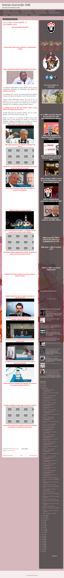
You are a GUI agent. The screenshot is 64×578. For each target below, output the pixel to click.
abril (43, 527)
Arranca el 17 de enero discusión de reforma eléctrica (49, 490)
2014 (43, 544)
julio (43, 522)
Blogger (36, 575)
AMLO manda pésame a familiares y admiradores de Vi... (49, 468)
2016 (43, 541)
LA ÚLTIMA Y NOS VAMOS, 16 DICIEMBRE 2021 (48, 437)
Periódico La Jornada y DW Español (49, 409)
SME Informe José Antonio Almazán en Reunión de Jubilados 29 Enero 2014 (53, 349)
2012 (43, 548)
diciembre (45, 388)
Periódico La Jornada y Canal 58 (48, 434)
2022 (43, 385)
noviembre (45, 515)
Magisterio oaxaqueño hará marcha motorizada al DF (50, 324)
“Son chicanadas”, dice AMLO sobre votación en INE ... (49, 432)
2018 (43, 537)
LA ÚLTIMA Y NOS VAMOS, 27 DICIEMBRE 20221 (48, 398)
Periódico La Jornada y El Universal (49, 395)
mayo (44, 525)
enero (44, 532)
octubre (44, 517)
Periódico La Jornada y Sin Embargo (49, 499)
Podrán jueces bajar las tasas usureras (53, 363)
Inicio (21, 455)
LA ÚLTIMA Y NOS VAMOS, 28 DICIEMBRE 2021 (48, 391)
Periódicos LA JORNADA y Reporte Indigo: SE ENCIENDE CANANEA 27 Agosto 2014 (53, 319)
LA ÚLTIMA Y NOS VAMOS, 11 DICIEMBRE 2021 (48, 473)
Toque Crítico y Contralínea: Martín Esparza (19, 15)
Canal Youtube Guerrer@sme (27, 12)
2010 (43, 551)
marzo (44, 528)
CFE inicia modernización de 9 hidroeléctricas (48, 408)
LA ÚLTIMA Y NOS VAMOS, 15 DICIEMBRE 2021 (48, 444)
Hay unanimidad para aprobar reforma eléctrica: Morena (49, 461)
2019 (43, 536)
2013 (43, 546)
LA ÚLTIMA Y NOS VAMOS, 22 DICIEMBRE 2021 (48, 419)
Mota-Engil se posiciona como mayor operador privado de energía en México (53, 343)
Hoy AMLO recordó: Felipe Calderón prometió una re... (49, 400)
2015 (43, 542)
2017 (43, 539)
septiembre (45, 518)
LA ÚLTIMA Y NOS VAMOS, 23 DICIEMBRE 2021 (48, 412)
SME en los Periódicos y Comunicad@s (11, 12)
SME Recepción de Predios (41, 12)
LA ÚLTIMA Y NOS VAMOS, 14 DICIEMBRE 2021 (48, 451)
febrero (44, 530)
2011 (43, 549)
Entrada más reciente (8, 455)
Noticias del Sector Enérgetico (40, 10)
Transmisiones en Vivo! (34, 15)
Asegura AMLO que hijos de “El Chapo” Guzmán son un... (50, 440)
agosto (44, 520)
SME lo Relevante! (51, 10)
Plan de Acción (15, 10)
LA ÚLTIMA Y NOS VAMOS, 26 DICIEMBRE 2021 (48, 405)
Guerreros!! (5, 15)
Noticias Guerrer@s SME (16, 5)
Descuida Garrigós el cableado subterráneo (48, 337)
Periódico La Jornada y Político (48, 427)
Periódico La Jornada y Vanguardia (49, 424)
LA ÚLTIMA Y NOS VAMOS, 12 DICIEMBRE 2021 (48, 465)
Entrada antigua (33, 455)
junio (44, 523)
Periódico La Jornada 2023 (26, 10)
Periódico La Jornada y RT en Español (49, 477)
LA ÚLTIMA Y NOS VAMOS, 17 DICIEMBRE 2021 (48, 430)
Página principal (6, 10)
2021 (43, 387)
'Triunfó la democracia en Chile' (48, 425)
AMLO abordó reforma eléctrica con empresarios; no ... (49, 475)
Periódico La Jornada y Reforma (48, 491)
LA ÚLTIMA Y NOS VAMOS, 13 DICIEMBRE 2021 (48, 458)
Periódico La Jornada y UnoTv (48, 416)
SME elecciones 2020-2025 (54, 12)
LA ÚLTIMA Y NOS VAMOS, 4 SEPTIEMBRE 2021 (51, 311)
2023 (43, 383)
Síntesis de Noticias (11, 450)
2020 (43, 534)
